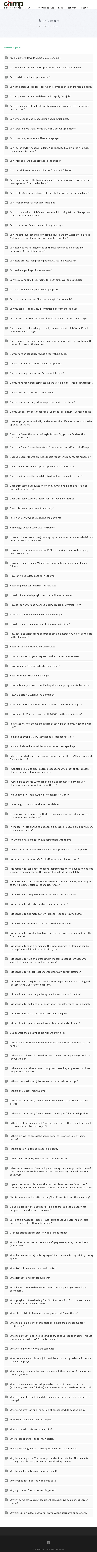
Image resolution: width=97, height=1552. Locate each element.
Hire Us (84, 7)
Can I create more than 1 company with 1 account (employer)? (44, 128)
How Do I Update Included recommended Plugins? (37, 614)
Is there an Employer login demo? (28, 1090)
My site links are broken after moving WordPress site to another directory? (50, 1197)
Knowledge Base (46, 7)
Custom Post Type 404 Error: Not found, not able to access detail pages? (49, 318)
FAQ (45, 26)
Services (29, 7)
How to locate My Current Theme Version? (32, 694)
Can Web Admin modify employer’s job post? (34, 289)
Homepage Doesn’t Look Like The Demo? (32, 527)
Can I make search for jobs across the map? (33, 202)
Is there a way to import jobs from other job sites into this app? (44, 1081)
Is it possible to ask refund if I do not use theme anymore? (41, 923)
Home (7, 7)
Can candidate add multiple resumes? (30, 77)
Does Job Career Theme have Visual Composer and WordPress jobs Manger (50, 447)
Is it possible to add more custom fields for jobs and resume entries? (47, 913)
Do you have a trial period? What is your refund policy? (39, 353)
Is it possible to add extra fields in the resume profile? (39, 904)
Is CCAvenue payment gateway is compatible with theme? (41, 839)
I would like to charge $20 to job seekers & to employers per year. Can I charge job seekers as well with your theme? (48, 783)
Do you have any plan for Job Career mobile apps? (37, 373)
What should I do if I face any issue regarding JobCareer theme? (44, 1313)
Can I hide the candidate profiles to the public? (35, 160)
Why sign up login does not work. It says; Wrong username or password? (48, 1512)
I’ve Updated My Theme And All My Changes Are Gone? (39, 794)
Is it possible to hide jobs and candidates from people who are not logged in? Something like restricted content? (50, 983)
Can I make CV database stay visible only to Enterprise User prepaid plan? (50, 192)
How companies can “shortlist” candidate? (33, 585)
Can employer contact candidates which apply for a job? (40, 96)
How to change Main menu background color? (35, 665)
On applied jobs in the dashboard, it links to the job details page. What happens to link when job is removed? (48, 1208)
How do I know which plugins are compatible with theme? (41, 595)
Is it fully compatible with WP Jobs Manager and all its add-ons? (44, 859)
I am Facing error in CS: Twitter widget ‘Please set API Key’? (42, 736)
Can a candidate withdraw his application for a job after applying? (45, 67)
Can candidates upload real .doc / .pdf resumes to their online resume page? (51, 86)
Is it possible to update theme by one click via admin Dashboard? (45, 1023)
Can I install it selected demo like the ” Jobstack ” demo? (41, 170)
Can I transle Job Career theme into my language (36, 225)
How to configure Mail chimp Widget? (30, 675)
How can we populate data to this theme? (32, 575)
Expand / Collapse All (12, 47)
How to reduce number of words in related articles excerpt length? (46, 704)
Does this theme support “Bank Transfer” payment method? (43, 498)
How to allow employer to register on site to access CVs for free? (45, 656)
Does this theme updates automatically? (32, 508)
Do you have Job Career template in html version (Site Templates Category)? (51, 382)
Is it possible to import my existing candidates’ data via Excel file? (45, 994)
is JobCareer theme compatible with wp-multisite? (37, 1032)
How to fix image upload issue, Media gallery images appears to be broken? (51, 685)
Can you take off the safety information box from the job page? (44, 308)
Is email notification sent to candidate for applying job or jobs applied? (48, 849)
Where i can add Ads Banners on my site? (31, 1419)
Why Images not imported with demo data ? (33, 1480)
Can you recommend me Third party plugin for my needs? (41, 299)
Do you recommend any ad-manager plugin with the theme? (42, 402)
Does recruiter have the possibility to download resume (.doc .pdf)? (46, 476)
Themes (17, 7)
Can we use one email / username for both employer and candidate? (46, 279)
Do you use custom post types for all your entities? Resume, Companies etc (50, 411)
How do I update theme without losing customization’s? (40, 624)
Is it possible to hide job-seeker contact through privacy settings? (45, 971)
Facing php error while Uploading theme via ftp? (36, 517)
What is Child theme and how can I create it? (34, 1268)
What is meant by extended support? (30, 1277)
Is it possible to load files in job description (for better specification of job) (50, 1003)
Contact (72, 7)
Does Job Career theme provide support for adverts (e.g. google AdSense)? (50, 456)
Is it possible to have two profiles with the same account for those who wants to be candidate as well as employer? (48, 960)
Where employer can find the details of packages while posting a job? (47, 1409)
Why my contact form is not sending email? (33, 1490)
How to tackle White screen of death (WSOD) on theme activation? (46, 714)
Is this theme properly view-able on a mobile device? (38, 1158)
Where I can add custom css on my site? (31, 1429)
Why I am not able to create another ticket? (33, 1471)
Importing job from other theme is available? (34, 804)
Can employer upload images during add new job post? (39, 118)
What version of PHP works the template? (32, 1348)
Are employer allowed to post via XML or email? (35, 57)
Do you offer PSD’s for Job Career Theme (32, 392)
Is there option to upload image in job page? (34, 1148)
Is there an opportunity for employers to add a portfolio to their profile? (49, 1113)
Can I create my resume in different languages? (35, 138)
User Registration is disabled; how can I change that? (38, 1232)
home (38, 26)
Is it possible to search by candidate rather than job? (38, 1013)
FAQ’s (60, 7)
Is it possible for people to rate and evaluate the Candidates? (43, 894)
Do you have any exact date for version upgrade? (36, 363)
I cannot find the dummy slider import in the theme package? (43, 746)
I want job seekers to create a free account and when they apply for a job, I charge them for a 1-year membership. (50, 770)
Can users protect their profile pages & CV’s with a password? (43, 260)
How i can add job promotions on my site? (32, 646)
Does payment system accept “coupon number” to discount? (43, 466)
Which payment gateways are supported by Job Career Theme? (44, 1448)
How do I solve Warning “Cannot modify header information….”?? (45, 604)
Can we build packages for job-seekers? (31, 270)
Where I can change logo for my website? (32, 1438)
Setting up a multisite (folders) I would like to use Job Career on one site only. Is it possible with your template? (49, 1221)
